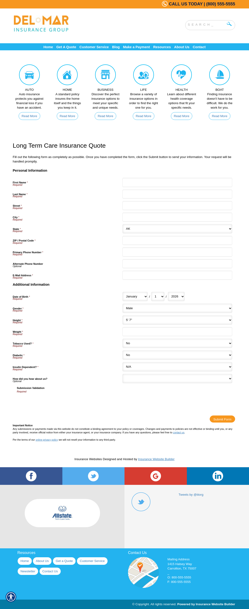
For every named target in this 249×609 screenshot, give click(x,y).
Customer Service (92, 561)
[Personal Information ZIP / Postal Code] (177, 240)
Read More (29, 116)
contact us (179, 432)
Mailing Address (179, 559)
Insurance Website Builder (156, 459)
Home (24, 561)
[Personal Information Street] (177, 205)
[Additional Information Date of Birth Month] (135, 296)
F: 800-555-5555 (179, 582)
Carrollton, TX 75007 (182, 568)
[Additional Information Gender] (177, 308)
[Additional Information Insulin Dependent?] (177, 367)
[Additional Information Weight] (177, 331)
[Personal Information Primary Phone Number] (177, 252)
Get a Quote (64, 561)
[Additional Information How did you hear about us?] (177, 378)
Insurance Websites (88, 459)
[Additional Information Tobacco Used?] (177, 343)
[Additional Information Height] (177, 320)
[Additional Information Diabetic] (177, 355)
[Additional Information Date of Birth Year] (176, 296)
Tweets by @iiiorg (191, 494)
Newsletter (27, 571)
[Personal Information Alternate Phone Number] (177, 263)
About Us (42, 561)
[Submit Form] (222, 419)
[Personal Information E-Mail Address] (177, 275)
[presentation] (52, 403)
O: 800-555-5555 (179, 577)
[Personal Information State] (177, 228)
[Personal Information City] (177, 217)
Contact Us (50, 571)
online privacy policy (47, 439)
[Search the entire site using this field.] (207, 24)
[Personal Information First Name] (177, 182)
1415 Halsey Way (180, 564)
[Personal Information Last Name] (177, 194)
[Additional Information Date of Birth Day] (158, 296)
